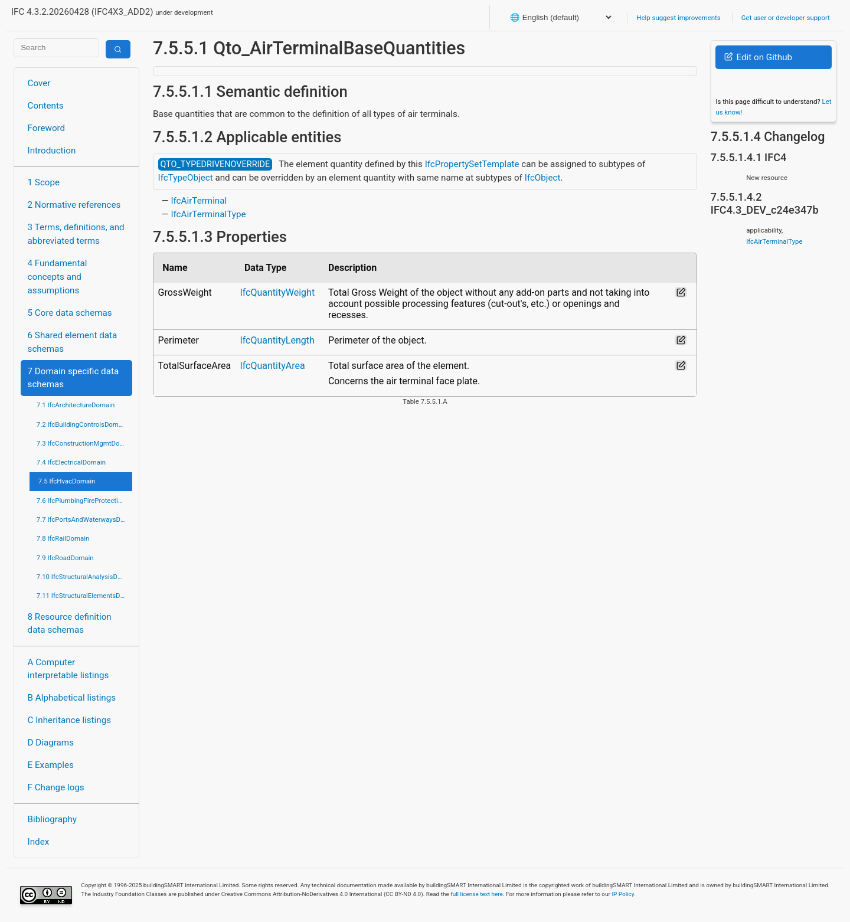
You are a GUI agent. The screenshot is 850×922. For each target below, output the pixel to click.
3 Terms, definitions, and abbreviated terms (76, 234)
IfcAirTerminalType (208, 214)
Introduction (52, 150)
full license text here (476, 894)
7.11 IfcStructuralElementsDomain (84, 595)
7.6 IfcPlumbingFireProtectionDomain (84, 500)
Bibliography (52, 819)
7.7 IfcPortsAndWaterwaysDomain (84, 519)
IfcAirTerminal (199, 200)
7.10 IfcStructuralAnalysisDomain (84, 577)
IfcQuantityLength (277, 340)
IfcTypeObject (185, 177)
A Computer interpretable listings (68, 669)
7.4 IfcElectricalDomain (71, 462)
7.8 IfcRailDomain (63, 538)
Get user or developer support (785, 18)
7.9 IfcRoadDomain (65, 558)
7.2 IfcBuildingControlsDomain (82, 424)
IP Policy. (623, 894)
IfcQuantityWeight (277, 292)
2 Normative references (74, 205)
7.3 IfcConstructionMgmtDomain (84, 443)
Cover (39, 83)
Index (39, 841)
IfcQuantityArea (272, 365)
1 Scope (44, 182)
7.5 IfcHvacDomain (66, 481)
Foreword (47, 128)
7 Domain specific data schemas (73, 378)
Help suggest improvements (678, 18)
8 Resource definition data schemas (70, 624)
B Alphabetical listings (72, 697)
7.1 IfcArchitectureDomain (76, 405)
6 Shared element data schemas (72, 342)
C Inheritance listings (69, 720)
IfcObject (543, 177)
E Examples (51, 765)
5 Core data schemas (70, 313)
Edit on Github (758, 57)
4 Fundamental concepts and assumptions (57, 277)
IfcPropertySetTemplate (472, 164)
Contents (46, 105)
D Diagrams (51, 742)
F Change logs (56, 787)
